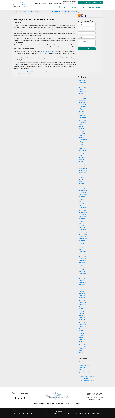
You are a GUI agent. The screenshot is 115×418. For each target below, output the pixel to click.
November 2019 (83, 190)
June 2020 (81, 179)
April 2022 (81, 146)
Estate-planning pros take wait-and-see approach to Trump (39, 71)
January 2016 (82, 275)
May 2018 (81, 223)
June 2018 (81, 221)
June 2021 (81, 157)
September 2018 (83, 216)
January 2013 (82, 341)
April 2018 (81, 225)
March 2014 (82, 315)
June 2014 (81, 310)
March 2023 (82, 133)
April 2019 (81, 203)
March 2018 (82, 227)
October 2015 (82, 280)
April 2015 (81, 291)
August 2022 (82, 141)
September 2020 (83, 174)
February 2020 (82, 187)
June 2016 (81, 266)
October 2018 (82, 214)
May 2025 (81, 95)
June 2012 (81, 354)
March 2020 (82, 185)
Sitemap (34, 413)
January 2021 (82, 166)
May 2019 (81, 201)
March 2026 (82, 80)
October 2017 (82, 236)
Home (36, 403)
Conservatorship (83, 363)
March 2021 (82, 163)
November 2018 (83, 212)
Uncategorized (82, 382)
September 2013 (83, 326)
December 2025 (83, 86)
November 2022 (83, 137)
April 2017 (81, 247)
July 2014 (81, 308)
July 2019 (81, 198)
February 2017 (82, 251)
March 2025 (82, 97)
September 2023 (83, 122)
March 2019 (82, 205)
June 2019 (81, 199)
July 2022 (81, 142)
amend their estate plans (47, 51)
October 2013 (82, 324)
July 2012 (81, 352)
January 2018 (82, 231)
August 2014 (82, 306)
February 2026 (82, 82)
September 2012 (83, 348)
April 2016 (81, 269)
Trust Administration (84, 378)
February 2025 (82, 98)
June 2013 (81, 332)
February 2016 (82, 273)
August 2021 (82, 154)
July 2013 (81, 330)
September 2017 (83, 238)
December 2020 (83, 168)
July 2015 (81, 286)
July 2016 (81, 264)
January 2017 (82, 253)
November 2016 (83, 256)
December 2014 (83, 299)
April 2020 (81, 183)
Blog (73, 403)
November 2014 (83, 300)
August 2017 (82, 240)
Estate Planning (23, 73)
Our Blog (91, 7)
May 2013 (81, 333)
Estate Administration (84, 365)
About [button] (64, 7)
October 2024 (82, 104)
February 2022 (82, 148)
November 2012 (83, 344)
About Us (42, 403)
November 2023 (83, 119)
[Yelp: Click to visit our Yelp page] (24, 398)
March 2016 (82, 271)
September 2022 (83, 139)
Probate (81, 374)
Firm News (83, 7)
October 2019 (82, 192)
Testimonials (59, 403)
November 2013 (83, 322)
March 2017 (82, 249)
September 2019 (83, 194)
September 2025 (83, 91)
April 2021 (81, 161)
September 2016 (83, 260)
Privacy (38, 413)
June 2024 (81, 111)
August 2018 (82, 218)
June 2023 (81, 128)
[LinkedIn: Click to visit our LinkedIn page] (21, 398)
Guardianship (82, 371)
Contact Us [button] (99, 7)
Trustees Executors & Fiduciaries (86, 380)
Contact (78, 403)
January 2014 (82, 319)
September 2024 (83, 106)
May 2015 (81, 289)
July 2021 (81, 155)
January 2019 (82, 209)
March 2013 (82, 337)
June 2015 (81, 288)
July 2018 (81, 220)
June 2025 (81, 93)
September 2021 (83, 152)
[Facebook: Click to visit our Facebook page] (15, 398)
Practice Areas (50, 403)
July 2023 (81, 126)
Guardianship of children (84, 373)
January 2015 (82, 297)
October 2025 (82, 89)
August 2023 (82, 124)
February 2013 (82, 339)
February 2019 (82, 207)
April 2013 (81, 335)
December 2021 (83, 150)
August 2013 (82, 328)
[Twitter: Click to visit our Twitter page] (18, 398)
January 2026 (82, 84)
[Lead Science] (57, 411)
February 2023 (82, 135)
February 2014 (82, 317)
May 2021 (81, 159)
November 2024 (83, 102)
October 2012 (82, 346)
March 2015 (82, 293)
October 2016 (82, 258)
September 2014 (83, 304)
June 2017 (81, 243)
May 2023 (81, 130)
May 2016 (81, 267)
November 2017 (83, 234)
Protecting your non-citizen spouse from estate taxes (64, 11)
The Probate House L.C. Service (86, 376)
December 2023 (83, 117)
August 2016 (82, 262)
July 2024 (81, 109)
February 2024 (82, 115)
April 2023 (81, 131)
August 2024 (82, 108)
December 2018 (83, 210)
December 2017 (83, 232)
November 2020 (83, 170)
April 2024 (81, 113)
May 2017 (81, 245)
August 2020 (82, 176)
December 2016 (83, 255)
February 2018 (82, 229)
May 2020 (81, 181)
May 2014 (81, 311)
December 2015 (83, 277)
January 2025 (82, 100)
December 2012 (83, 343)
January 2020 (82, 188)
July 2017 (81, 242)
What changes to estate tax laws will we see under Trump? (34, 19)
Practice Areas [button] (73, 7)
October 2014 (82, 302)
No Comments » (33, 73)
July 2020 (81, 177)
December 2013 (83, 321)
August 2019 (82, 196)
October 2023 (82, 120)
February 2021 (82, 165)
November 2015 (83, 278)
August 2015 (82, 284)
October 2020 (82, 172)
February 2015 (82, 295)
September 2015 (83, 282)
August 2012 (82, 350)
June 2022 (81, 144)
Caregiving (81, 362)
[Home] (59, 7)
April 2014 (81, 313)
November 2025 (83, 87)
